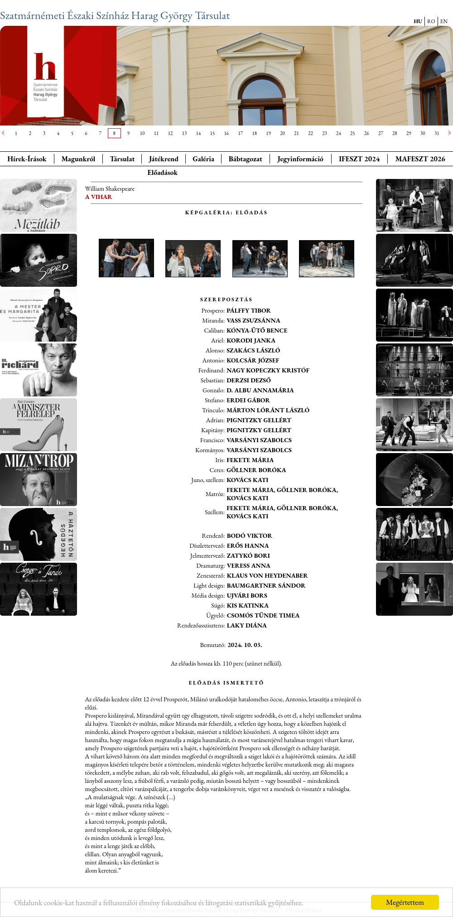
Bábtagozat (245, 159)
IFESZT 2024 (359, 159)
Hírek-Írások (26, 159)
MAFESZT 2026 (420, 159)
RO (431, 21)
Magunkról (79, 159)
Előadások (162, 172)
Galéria (203, 159)
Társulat (122, 159)
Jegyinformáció (300, 159)
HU (418, 21)
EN (444, 21)
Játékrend (163, 159)
